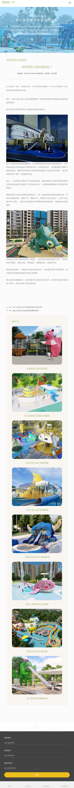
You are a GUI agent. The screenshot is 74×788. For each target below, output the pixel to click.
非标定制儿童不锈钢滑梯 (37, 463)
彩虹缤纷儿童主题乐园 (37, 651)
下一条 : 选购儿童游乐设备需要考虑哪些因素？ (23, 310)
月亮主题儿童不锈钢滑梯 (37, 510)
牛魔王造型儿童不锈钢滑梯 (37, 557)
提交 (37, 775)
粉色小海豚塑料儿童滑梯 (37, 604)
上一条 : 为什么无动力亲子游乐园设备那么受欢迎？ (24, 307)
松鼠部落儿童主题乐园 (37, 368)
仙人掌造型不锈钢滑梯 (37, 698)
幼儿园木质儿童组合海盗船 (37, 416)
